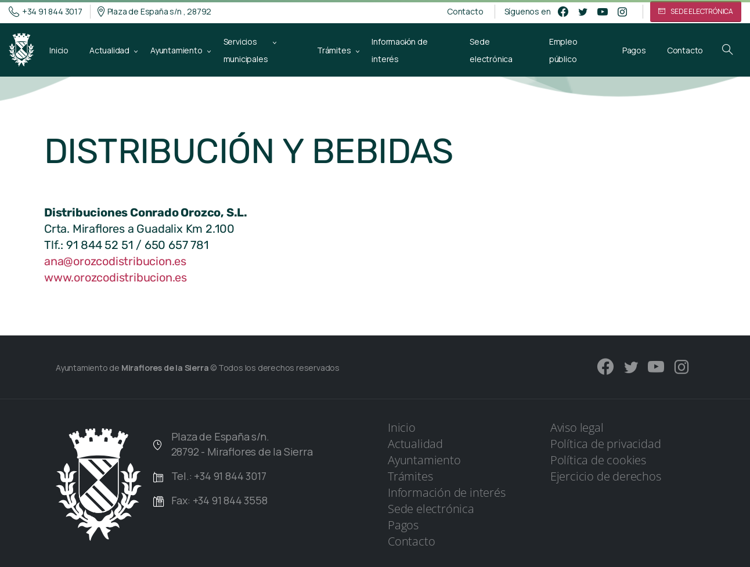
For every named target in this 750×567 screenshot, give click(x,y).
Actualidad (415, 444)
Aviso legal (577, 427)
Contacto (465, 11)
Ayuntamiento (424, 460)
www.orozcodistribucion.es (115, 277)
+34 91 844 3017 (45, 11)
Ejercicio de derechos (605, 476)
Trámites (410, 476)
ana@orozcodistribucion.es (115, 261)
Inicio (402, 427)
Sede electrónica (431, 509)
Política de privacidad (605, 444)
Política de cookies (598, 460)
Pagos (403, 525)
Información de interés (447, 492)
